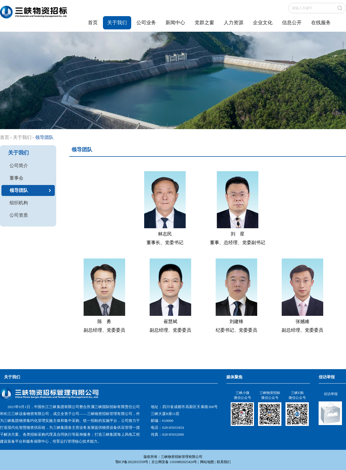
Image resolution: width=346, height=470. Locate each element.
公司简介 (19, 165)
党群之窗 (204, 22)
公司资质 (19, 215)
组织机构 (19, 202)
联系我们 (224, 462)
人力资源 (233, 22)
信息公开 (292, 22)
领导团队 (19, 190)
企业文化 (262, 22)
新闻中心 (175, 22)
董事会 (16, 177)
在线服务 (321, 22)
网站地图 (207, 462)
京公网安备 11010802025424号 (174, 462)
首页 (93, 22)
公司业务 (146, 22)
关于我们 (117, 22)
